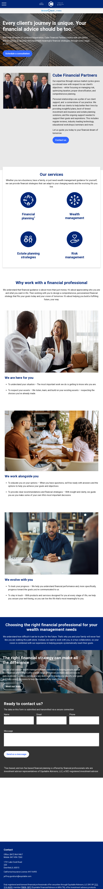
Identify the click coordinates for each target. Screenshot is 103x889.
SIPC (29, 887)
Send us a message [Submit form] (16, 754)
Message (8, 731)
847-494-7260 (16, 857)
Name (6, 714)
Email (39, 714)
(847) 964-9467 (16, 854)
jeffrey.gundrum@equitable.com (17, 876)
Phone (72, 714)
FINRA (23, 887)
